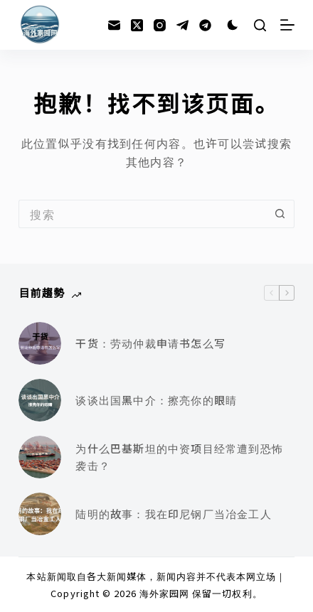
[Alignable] (205, 25)
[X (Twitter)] (137, 25)
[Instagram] (160, 25)
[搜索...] (141, 214)
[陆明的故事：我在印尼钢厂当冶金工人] (39, 514)
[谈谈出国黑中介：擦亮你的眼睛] (39, 400)
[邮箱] (114, 25)
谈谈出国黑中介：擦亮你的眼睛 (156, 399)
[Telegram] (182, 25)
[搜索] (260, 25)
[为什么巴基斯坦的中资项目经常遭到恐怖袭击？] (39, 457)
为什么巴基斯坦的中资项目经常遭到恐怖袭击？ (179, 457)
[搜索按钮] (280, 214)
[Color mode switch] (233, 25)
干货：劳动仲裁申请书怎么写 (150, 342)
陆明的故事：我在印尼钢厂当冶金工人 (173, 513)
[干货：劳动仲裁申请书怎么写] (39, 343)
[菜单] (287, 25)
